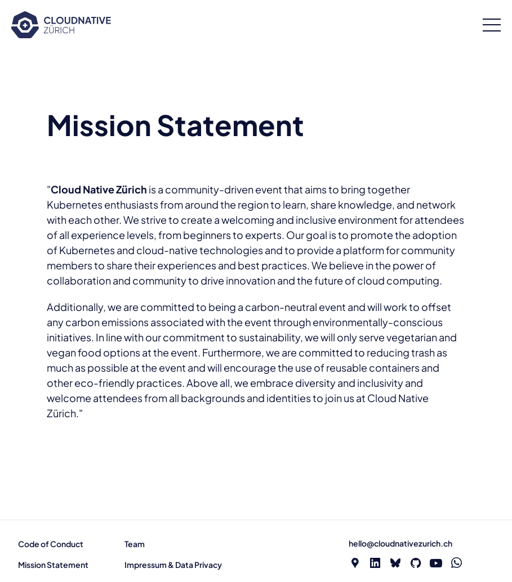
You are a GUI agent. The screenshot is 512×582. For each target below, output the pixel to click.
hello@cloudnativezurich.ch (400, 543)
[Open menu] (492, 25)
